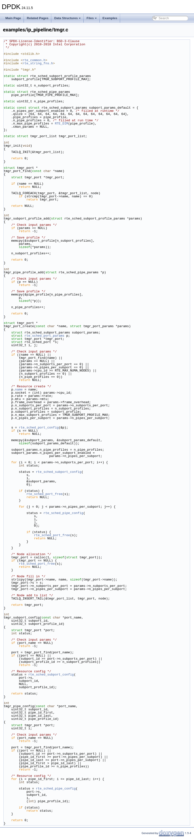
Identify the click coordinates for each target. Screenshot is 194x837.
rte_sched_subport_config (58, 472)
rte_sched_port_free (44, 494)
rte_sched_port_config (39, 427)
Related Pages (37, 18)
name (19, 389)
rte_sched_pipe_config (63, 513)
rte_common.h (34, 60)
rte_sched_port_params (44, 335)
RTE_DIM (61, 123)
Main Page (13, 18)
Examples (110, 18)
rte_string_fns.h (38, 63)
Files (92, 18)
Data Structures (67, 18)
